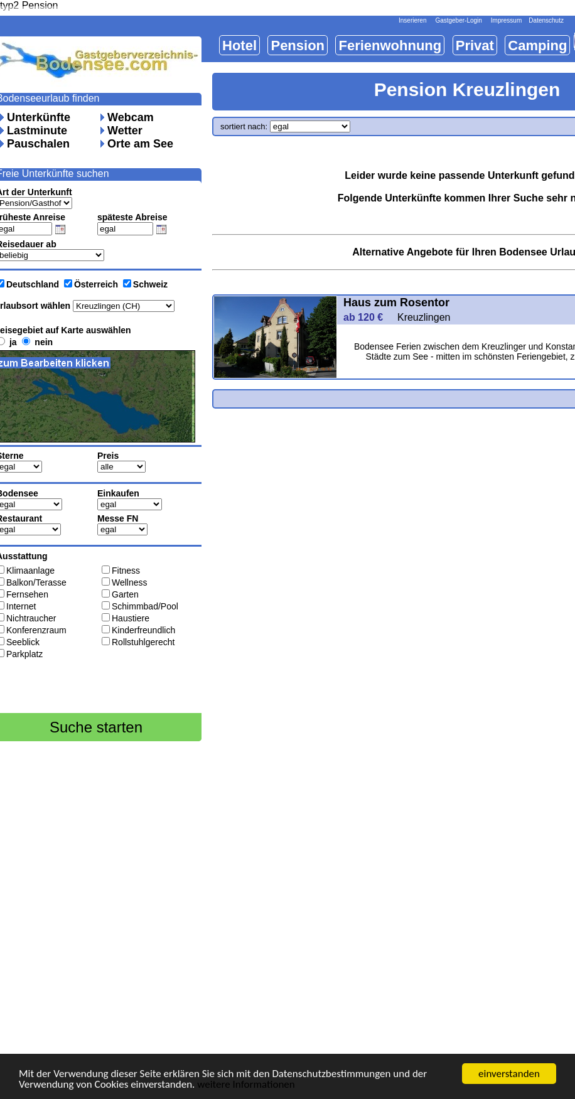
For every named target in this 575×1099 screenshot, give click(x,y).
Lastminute (37, 130)
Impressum (506, 20)
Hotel (239, 45)
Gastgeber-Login (458, 20)
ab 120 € (368, 317)
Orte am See (140, 143)
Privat (475, 45)
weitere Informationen (246, 1085)
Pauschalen (38, 143)
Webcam (130, 117)
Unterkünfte (38, 117)
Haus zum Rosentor (396, 302)
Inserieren (412, 20)
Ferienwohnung (389, 45)
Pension (298, 45)
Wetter (124, 130)
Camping (537, 45)
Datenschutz (546, 20)
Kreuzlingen (424, 317)
